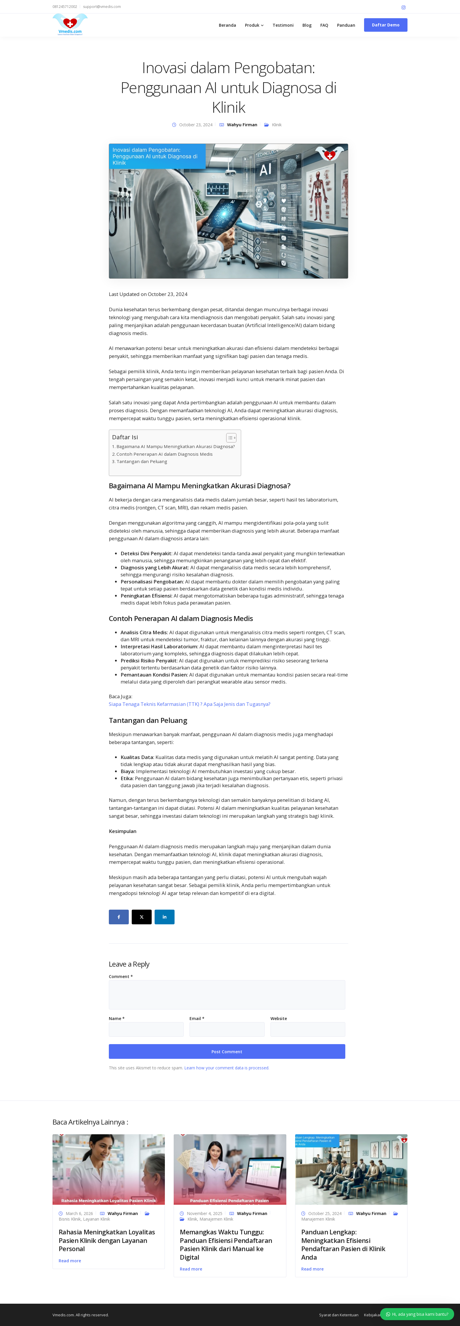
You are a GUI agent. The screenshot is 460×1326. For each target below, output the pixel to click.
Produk (252, 25)
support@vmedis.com (102, 6)
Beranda (227, 25)
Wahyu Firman (242, 124)
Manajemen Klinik (216, 1219)
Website (278, 1019)
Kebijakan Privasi (379, 1314)
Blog (307, 25)
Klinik (277, 124)
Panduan (346, 25)
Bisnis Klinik (70, 1219)
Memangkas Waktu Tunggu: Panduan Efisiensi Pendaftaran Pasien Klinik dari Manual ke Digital (226, 1244)
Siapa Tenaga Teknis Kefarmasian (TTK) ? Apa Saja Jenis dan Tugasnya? (189, 704)
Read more (70, 1260)
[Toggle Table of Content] (228, 438)
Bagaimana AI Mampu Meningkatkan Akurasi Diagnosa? (175, 446)
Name (117, 1019)
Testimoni (283, 25)
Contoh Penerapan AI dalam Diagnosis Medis (164, 454)
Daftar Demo (386, 25)
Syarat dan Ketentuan (338, 1314)
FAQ (324, 25)
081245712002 (65, 6)
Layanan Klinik (96, 1219)
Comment (121, 977)
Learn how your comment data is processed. (226, 1068)
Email (197, 1019)
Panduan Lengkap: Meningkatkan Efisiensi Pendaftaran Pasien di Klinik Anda (343, 1244)
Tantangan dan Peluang (141, 461)
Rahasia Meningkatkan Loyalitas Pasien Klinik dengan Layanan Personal (107, 1240)
